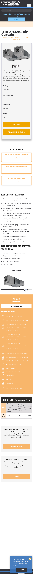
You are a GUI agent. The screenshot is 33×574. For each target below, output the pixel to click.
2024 (10, 330)
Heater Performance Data (13, 364)
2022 (17, 330)
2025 (7, 330)
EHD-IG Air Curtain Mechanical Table (16, 353)
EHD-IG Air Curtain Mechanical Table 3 (17, 361)
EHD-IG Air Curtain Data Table (14, 317)
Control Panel (10, 375)
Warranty (8, 379)
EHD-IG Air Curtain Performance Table (17, 320)
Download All (16, 306)
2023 (14, 330)
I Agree (21, 570)
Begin (17, 476)
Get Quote (16, 125)
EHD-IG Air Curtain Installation (14, 372)
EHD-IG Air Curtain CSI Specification (16, 324)
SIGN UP (16, 19)
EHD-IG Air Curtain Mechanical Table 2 (17, 357)
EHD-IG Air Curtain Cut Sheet (14, 388)
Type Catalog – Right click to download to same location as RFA (17, 333)
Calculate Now (16, 446)
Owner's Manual (10, 368)
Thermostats (9, 383)
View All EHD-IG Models (16, 132)
